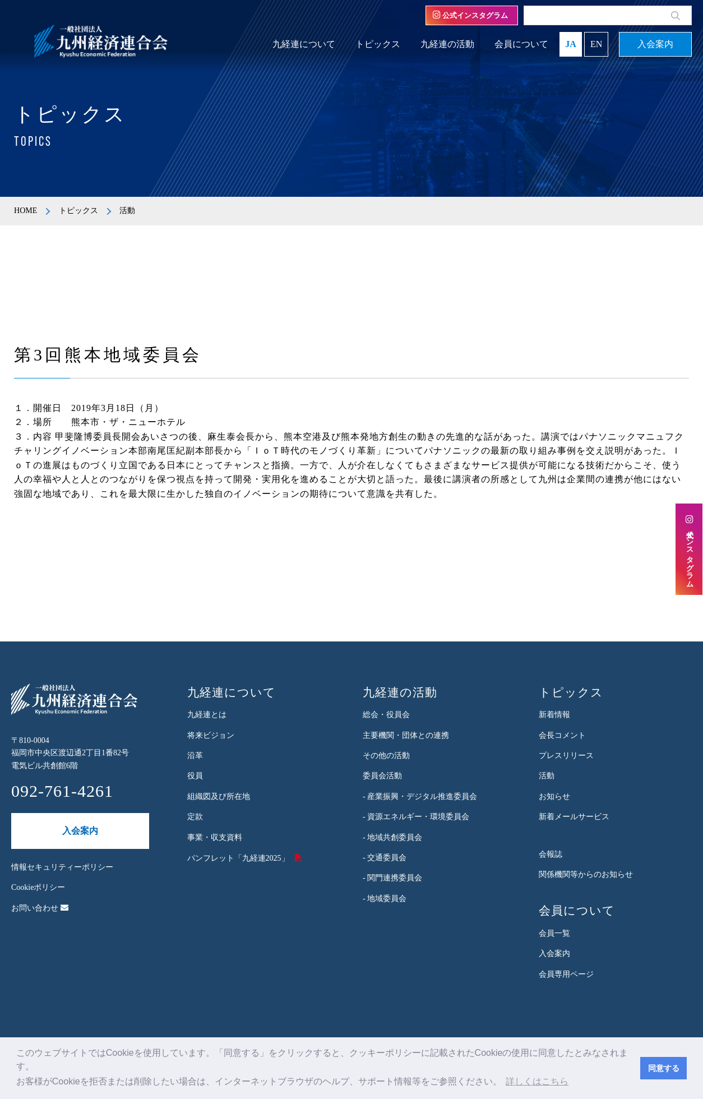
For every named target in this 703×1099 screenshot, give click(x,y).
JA (570, 44)
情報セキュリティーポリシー (62, 867)
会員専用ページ (566, 974)
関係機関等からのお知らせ (586, 874)
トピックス (377, 44)
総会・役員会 (386, 714)
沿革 (195, 755)
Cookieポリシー (38, 887)
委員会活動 (382, 776)
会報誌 (550, 854)
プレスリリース (566, 755)
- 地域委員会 (384, 898)
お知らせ (554, 796)
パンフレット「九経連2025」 (238, 858)
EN (596, 44)
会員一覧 (554, 933)
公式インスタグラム (470, 15)
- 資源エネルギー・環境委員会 (416, 816)
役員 (195, 776)
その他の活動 (386, 755)
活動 (546, 776)
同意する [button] (663, 1068)
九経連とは (206, 714)
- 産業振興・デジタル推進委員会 (420, 796)
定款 (195, 816)
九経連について (303, 44)
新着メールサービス (574, 816)
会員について (521, 44)
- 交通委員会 (384, 857)
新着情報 (554, 714)
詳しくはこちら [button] (537, 1081)
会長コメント (562, 735)
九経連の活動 (447, 44)
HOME (25, 210)
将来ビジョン (210, 735)
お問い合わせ (39, 908)
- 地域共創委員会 (392, 837)
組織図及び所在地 (218, 796)
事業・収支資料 (214, 837)
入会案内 (655, 44)
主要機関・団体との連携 (406, 735)
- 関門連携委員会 (392, 878)
